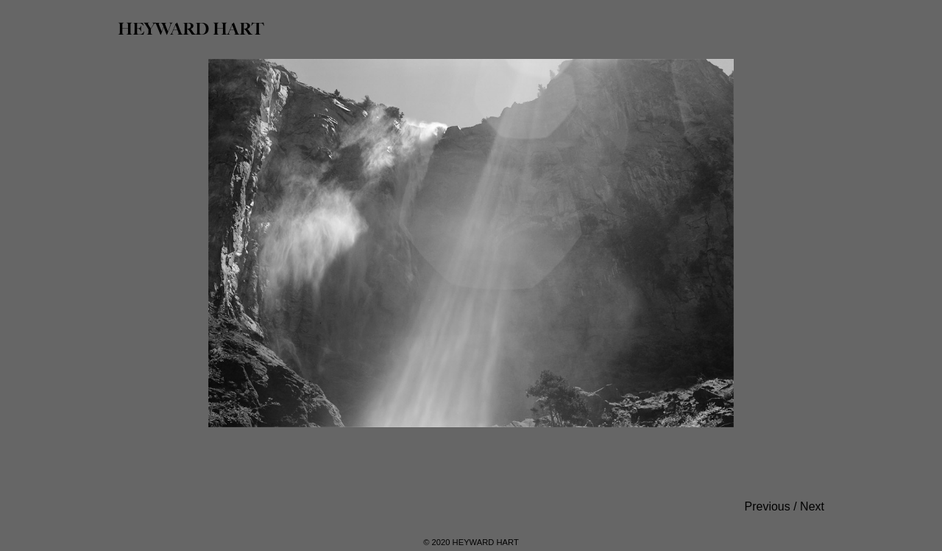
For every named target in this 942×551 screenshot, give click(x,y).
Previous (767, 506)
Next (812, 506)
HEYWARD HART (190, 29)
